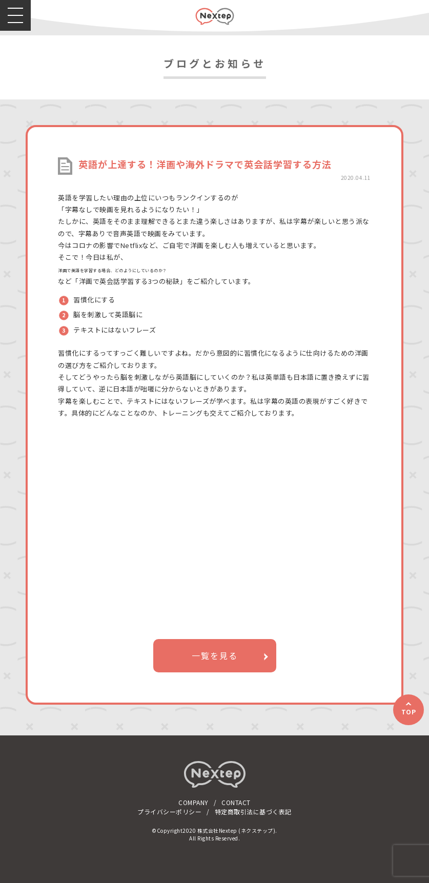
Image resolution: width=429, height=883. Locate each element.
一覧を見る (215, 655)
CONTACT (236, 802)
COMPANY (193, 802)
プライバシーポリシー (169, 811)
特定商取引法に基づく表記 (253, 811)
